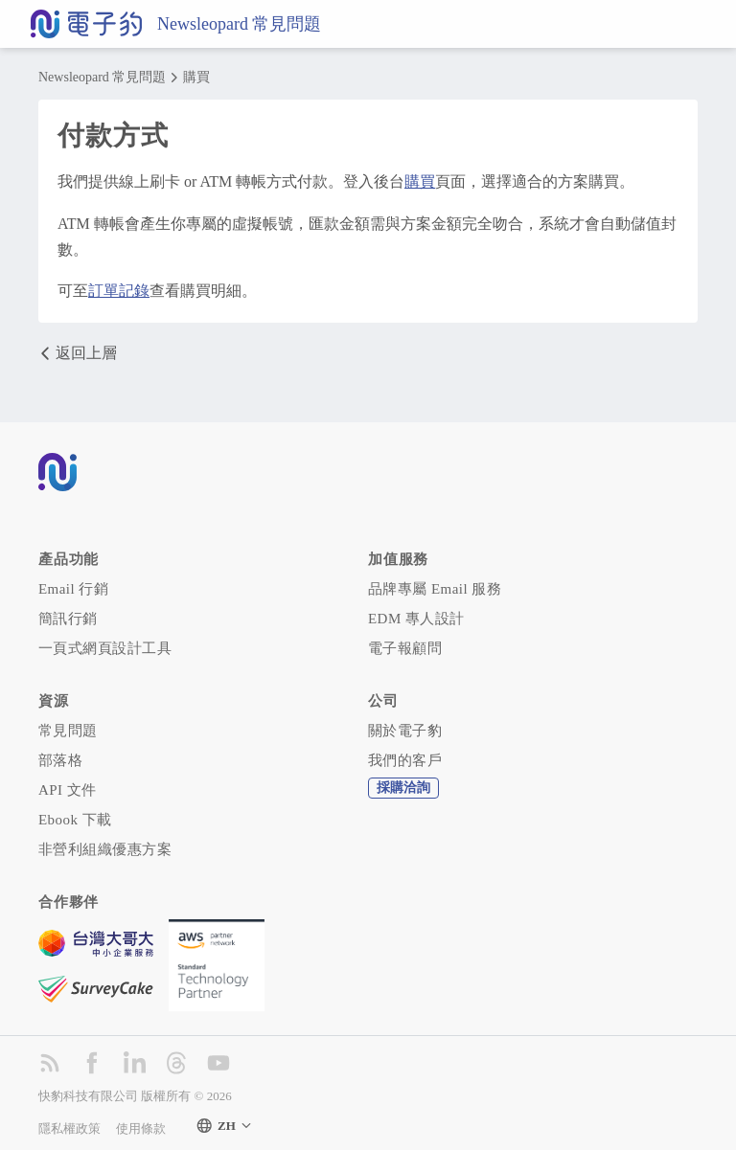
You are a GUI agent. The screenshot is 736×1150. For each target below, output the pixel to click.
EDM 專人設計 (416, 618)
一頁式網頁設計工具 (105, 648)
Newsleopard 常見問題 (239, 24)
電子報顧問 (405, 648)
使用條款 (141, 1128)
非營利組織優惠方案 (105, 849)
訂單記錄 (119, 290)
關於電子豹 (405, 730)
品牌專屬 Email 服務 (434, 589)
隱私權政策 (69, 1128)
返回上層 (77, 353)
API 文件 (67, 790)
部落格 (60, 760)
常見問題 (68, 730)
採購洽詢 (403, 787)
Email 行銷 (73, 589)
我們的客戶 (405, 760)
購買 (196, 77)
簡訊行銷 (68, 618)
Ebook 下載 (75, 819)
